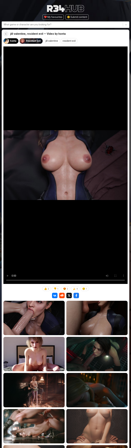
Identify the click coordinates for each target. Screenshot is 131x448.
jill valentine (52, 41)
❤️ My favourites (53, 17)
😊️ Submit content (77, 17)
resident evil (69, 41)
